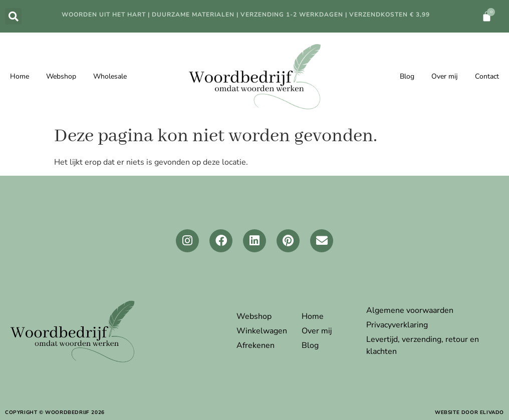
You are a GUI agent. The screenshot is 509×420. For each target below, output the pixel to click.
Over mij (444, 76)
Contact (487, 76)
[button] (13, 16)
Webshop (61, 76)
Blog (407, 76)
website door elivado (469, 412)
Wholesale (110, 76)
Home (19, 76)
